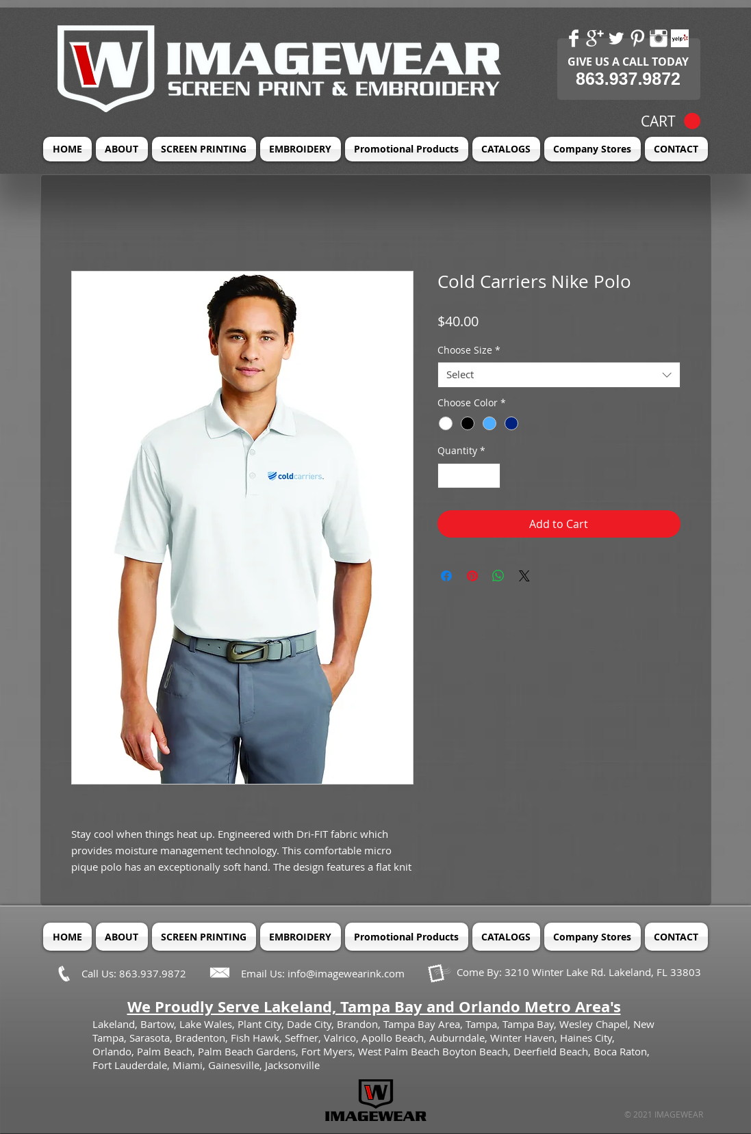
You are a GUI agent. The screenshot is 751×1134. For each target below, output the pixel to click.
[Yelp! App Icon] (680, 38)
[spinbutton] (469, 476)
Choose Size (468, 350)
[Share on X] (524, 576)
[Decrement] (448, 476)
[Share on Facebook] (446, 576)
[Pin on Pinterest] (472, 576)
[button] (670, 121)
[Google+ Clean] (595, 38)
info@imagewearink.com (346, 973)
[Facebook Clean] (574, 38)
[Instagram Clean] (658, 38)
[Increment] (489, 476)
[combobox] (558, 375)
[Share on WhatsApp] (498, 576)
